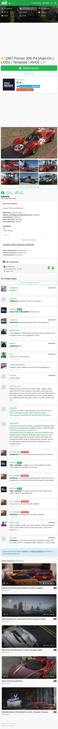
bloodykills (13, 288)
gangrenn (13, 298)
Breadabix (13, 408)
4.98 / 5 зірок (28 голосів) (8, 198)
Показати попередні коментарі (29, 283)
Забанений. (25, 452)
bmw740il (13, 538)
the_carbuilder (14, 452)
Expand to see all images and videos (29, 187)
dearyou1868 (14, 330)
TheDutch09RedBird (17, 365)
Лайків (22, 193)
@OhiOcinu (13, 301)
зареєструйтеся (37, 551)
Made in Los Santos (8, 726)
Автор (19, 309)
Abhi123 (12, 343)
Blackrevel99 (14, 523)
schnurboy (13, 320)
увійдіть (25, 551)
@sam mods (14, 312)
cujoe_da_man (14, 386)
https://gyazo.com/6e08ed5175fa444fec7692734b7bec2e (30, 415)
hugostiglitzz (14, 423)
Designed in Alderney (8, 723)
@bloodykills (24, 312)
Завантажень (10, 193)
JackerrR (12, 375)
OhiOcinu (20, 80)
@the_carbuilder (15, 465)
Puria (11, 354)
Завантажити (29, 68)
